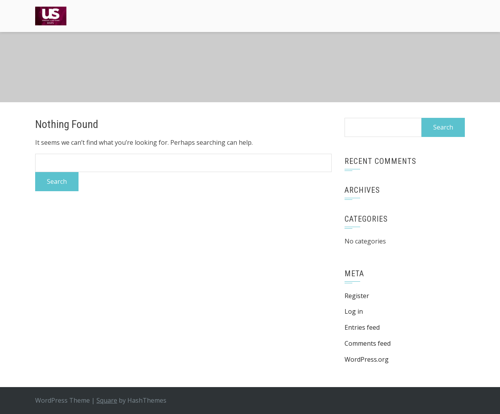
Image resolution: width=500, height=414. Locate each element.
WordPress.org (367, 359)
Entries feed (362, 327)
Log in (354, 311)
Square (106, 400)
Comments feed (368, 343)
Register (357, 295)
